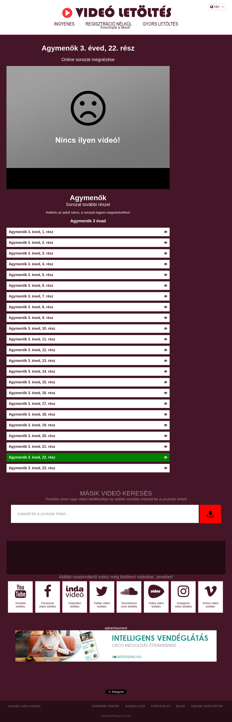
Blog (180, 706)
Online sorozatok (207, 706)
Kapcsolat (160, 706)
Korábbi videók (105, 706)
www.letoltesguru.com (116, 716)
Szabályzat (135, 706)
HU (217, 7)
